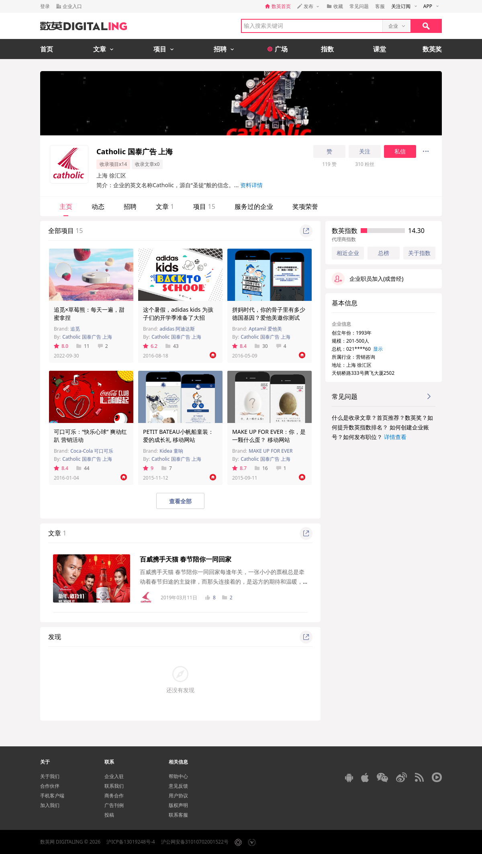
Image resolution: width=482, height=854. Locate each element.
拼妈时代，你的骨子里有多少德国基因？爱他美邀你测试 (268, 313)
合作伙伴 (49, 785)
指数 (327, 49)
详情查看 (395, 437)
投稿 (109, 814)
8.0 (61, 346)
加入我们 (49, 805)
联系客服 (178, 814)
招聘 (130, 206)
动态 (98, 206)
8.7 (239, 468)
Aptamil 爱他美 (265, 328)
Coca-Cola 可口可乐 (91, 450)
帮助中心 (178, 776)
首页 (46, 49)
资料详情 (251, 185)
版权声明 (178, 805)
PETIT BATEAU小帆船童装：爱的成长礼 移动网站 (178, 435)
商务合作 (114, 795)
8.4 (239, 346)
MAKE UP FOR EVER (270, 450)
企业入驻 (114, 776)
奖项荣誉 (305, 206)
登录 (45, 6)
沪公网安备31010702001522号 (195, 841)
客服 (380, 6)
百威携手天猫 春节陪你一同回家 (185, 559)
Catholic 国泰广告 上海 (87, 336)
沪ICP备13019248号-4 (130, 841)
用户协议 (178, 795)
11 (83, 346)
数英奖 (432, 49)
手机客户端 (52, 795)
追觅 (75, 328)
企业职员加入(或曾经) (367, 278)
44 (83, 468)
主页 (65, 206)
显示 (378, 348)
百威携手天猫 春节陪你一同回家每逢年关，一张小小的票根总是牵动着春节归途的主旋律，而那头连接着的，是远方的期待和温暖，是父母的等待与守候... (222, 581)
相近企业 (348, 253)
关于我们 (49, 776)
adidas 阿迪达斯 (177, 328)
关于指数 (419, 253)
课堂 (379, 49)
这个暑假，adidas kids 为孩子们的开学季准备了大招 (178, 313)
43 (172, 346)
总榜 (383, 253)
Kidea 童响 (171, 450)
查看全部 (180, 501)
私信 (400, 151)
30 (261, 346)
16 (261, 468)
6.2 (150, 346)
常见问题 (359, 6)
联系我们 (114, 785)
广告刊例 (114, 805)
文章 (165, 206)
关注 (364, 151)
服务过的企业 (254, 206)
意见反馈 (178, 785)
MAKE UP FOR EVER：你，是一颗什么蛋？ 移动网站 (269, 435)
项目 (204, 206)
